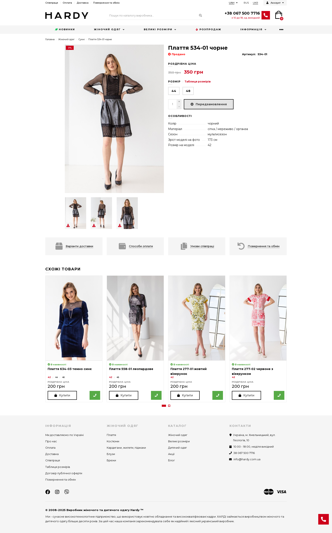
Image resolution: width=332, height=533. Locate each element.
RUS (246, 2)
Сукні (81, 39)
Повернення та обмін (106, 2)
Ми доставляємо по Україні (64, 435)
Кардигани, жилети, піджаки (126, 447)
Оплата (67, 2)
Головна (50, 39)
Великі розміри (158, 29)
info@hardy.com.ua (247, 459)
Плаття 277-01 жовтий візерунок (188, 371)
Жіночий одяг (107, 29)
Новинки (65, 30)
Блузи (111, 454)
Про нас (51, 441)
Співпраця (51, 2)
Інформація (251, 29)
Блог (171, 460)
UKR (255, 2)
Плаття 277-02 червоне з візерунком (252, 371)
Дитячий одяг (177, 447)
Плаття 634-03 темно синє (70, 369)
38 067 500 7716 (244, 453)
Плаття (111, 435)
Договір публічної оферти (63, 473)
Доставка (83, 2)
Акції (171, 454)
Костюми (113, 441)
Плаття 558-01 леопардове (131, 369)
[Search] (156, 15)
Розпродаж (208, 30)
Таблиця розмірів (198, 81)
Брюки (111, 460)
